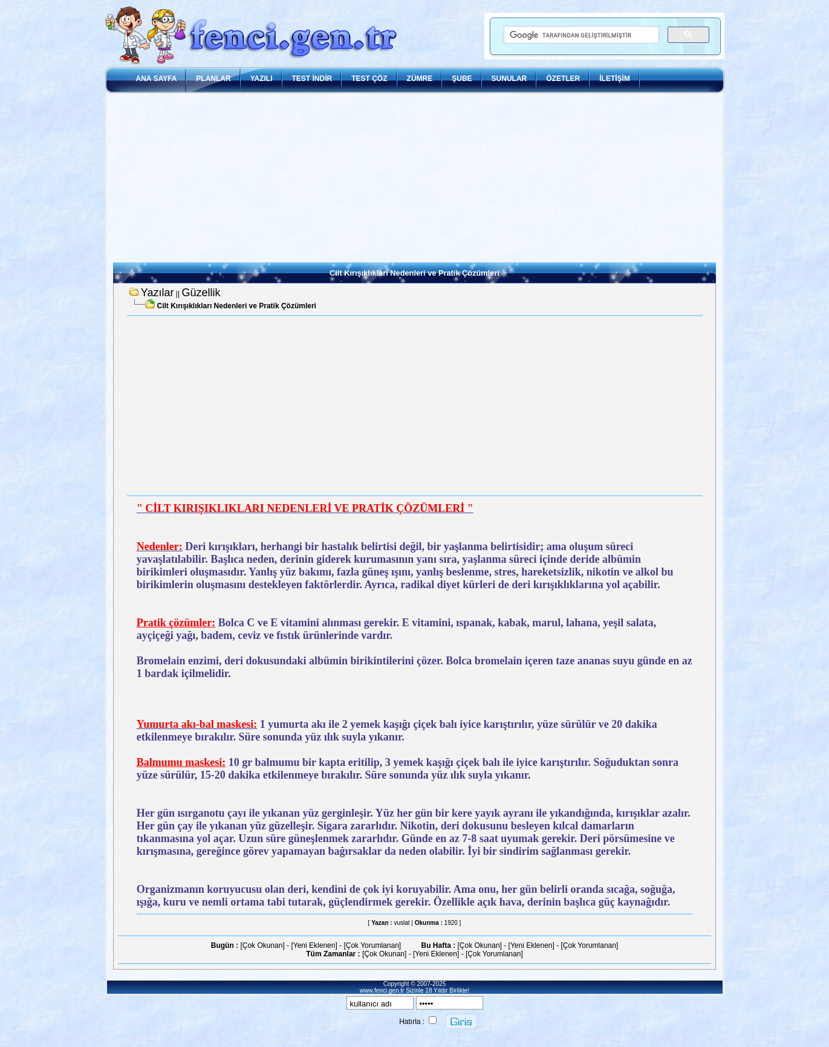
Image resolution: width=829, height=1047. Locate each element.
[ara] (580, 35)
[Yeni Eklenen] (314, 945)
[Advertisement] (415, 177)
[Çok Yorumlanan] (372, 945)
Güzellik (200, 293)
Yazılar (157, 293)
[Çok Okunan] (262, 945)
